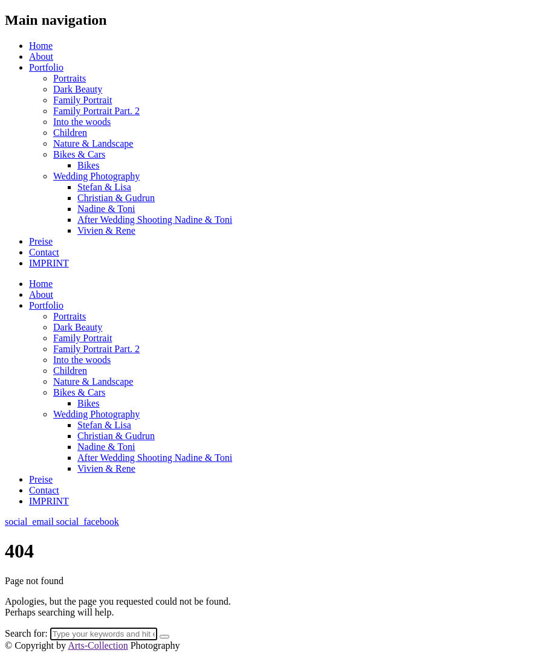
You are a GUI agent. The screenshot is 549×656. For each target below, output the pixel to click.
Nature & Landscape (93, 143)
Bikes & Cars (79, 154)
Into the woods (82, 122)
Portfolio (46, 67)
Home (41, 45)
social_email (30, 521)
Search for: (26, 633)
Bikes (88, 165)
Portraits (69, 78)
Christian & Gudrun (116, 198)
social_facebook (87, 521)
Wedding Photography (96, 176)
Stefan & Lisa (104, 187)
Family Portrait (82, 100)
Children (70, 132)
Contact (44, 252)
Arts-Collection (98, 645)
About (41, 56)
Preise (41, 241)
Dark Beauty (77, 89)
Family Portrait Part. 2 (96, 111)
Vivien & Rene (106, 230)
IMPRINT (49, 263)
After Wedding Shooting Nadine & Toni (154, 219)
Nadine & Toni (106, 209)
